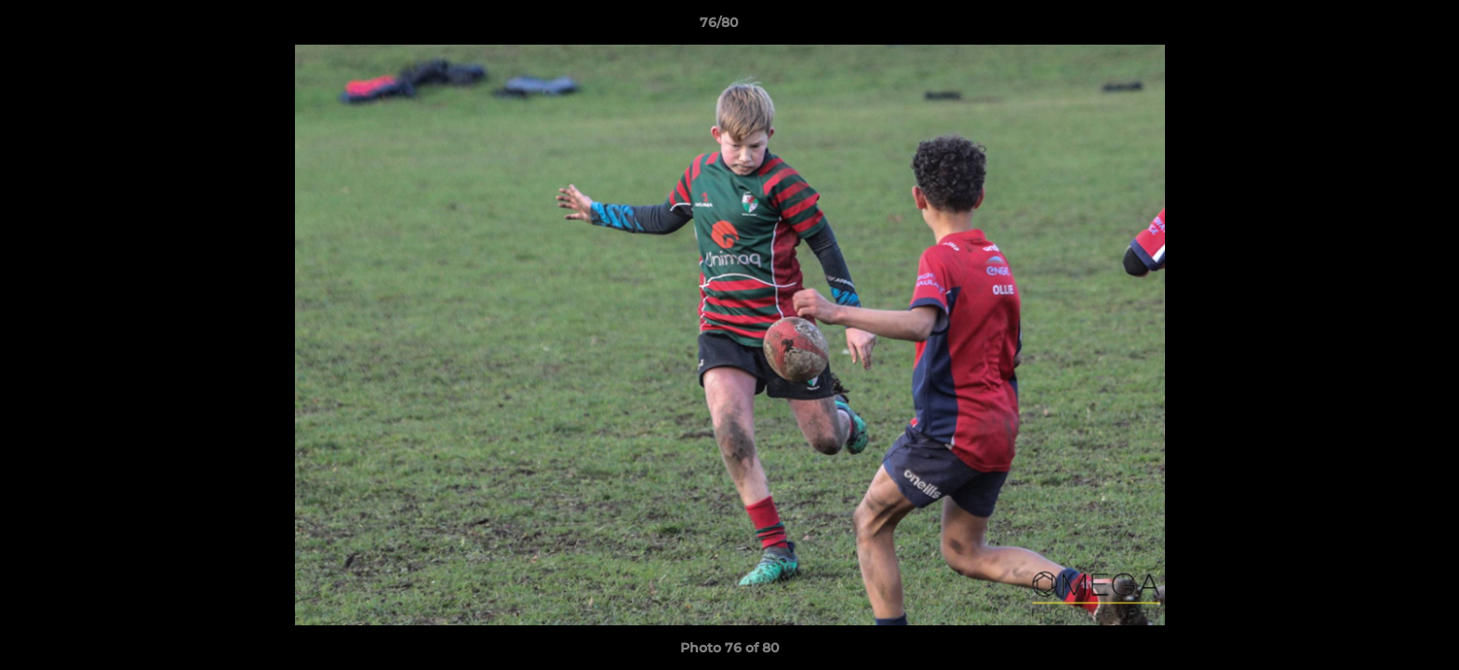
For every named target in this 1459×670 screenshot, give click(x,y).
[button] (1381, 27)
